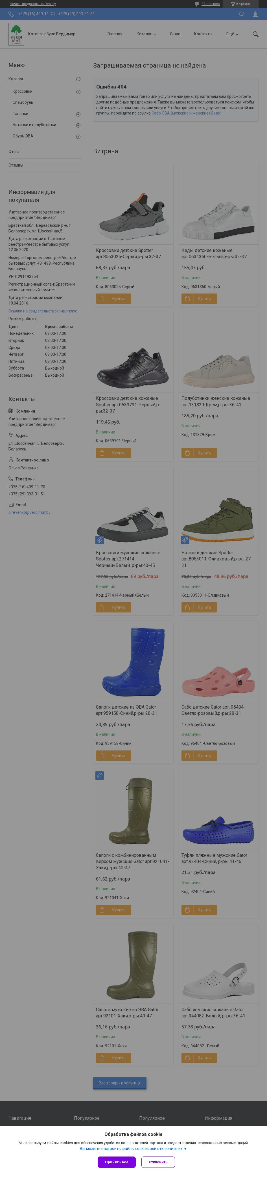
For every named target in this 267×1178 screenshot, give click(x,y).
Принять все (116, 1162)
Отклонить (158, 1162)
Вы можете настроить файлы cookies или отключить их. (131, 1148)
